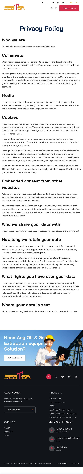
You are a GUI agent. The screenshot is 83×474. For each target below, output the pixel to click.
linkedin (76, 376)
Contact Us (8, 431)
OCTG (52, 406)
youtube (62, 376)
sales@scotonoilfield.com (71, 3)
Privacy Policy (62, 463)
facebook (48, 376)
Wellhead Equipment (58, 402)
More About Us (13, 409)
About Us (7, 428)
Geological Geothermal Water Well (63, 417)
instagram (69, 376)
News (6, 435)
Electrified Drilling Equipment (61, 410)
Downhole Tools (56, 399)
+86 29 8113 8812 (77, 3)
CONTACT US (68, 8)
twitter (55, 376)
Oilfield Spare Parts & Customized (63, 413)
